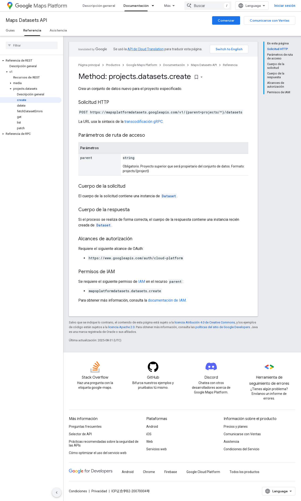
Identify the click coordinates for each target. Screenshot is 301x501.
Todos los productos (244, 472)
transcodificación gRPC (143, 121)
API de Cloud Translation (145, 49)
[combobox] (207, 5)
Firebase (170, 472)
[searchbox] (32, 45)
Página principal (89, 65)
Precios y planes (236, 426)
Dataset (169, 196)
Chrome (149, 472)
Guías (10, 30)
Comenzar (226, 20)
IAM (141, 281)
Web (149, 441)
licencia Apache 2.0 (121, 327)
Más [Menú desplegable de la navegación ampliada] (167, 6)
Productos (113, 65)
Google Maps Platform (141, 65)
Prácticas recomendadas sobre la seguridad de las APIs (104, 443)
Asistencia (58, 30)
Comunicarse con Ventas (269, 20)
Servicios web (156, 449)
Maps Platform (41, 6)
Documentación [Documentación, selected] (136, 6)
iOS (148, 434)
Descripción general (99, 6)
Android (152, 426)
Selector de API (80, 434)
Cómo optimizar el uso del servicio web (98, 453)
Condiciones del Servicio (241, 449)
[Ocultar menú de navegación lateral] (56, 492)
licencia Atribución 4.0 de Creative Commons (204, 322)
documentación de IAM (167, 300)
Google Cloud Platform (203, 472)
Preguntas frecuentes (85, 426)
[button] (30, 60)
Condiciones (78, 491)
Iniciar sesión (284, 6)
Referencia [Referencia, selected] (32, 30)
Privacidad (99, 491)
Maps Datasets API (26, 20)
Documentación (174, 65)
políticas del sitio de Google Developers (222, 327)
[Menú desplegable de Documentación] (154, 5)
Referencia (230, 65)
